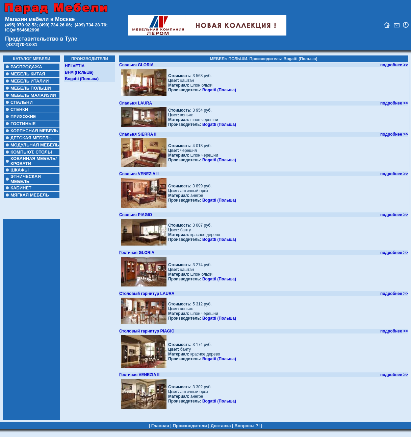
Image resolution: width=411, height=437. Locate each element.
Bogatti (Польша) (82, 78)
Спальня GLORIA (136, 65)
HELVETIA (74, 66)
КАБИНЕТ (20, 187)
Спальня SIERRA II (137, 134)
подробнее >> (394, 65)
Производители (190, 419)
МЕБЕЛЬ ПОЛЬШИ (30, 88)
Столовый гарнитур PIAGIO (147, 331)
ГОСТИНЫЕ (22, 123)
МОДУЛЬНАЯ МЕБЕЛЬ (34, 144)
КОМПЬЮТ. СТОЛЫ (31, 152)
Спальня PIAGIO (135, 214)
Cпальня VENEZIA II (139, 173)
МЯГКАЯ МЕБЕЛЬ (29, 195)
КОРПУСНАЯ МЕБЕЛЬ (34, 130)
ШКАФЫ (19, 169)
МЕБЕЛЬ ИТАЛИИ (29, 81)
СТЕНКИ (19, 109)
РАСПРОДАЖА (26, 66)
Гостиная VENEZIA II (139, 374)
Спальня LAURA (135, 103)
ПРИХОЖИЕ (23, 116)
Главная (160, 419)
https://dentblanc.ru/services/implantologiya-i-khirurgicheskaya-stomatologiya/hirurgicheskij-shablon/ (83, 434)
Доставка (221, 419)
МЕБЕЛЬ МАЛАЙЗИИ (33, 95)
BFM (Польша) (79, 72)
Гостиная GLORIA (136, 252)
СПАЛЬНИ (21, 102)
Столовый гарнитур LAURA (147, 293)
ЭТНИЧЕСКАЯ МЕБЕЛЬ (25, 179)
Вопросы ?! (247, 419)
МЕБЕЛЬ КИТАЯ (27, 73)
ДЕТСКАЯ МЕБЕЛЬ (31, 137)
